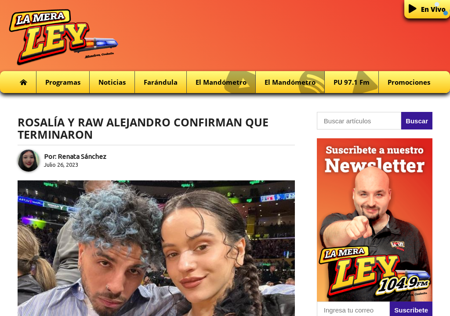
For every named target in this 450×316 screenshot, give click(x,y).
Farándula (161, 82)
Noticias (112, 82)
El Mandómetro (225, 82)
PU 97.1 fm (356, 82)
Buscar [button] (417, 121)
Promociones (409, 82)
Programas (62, 82)
